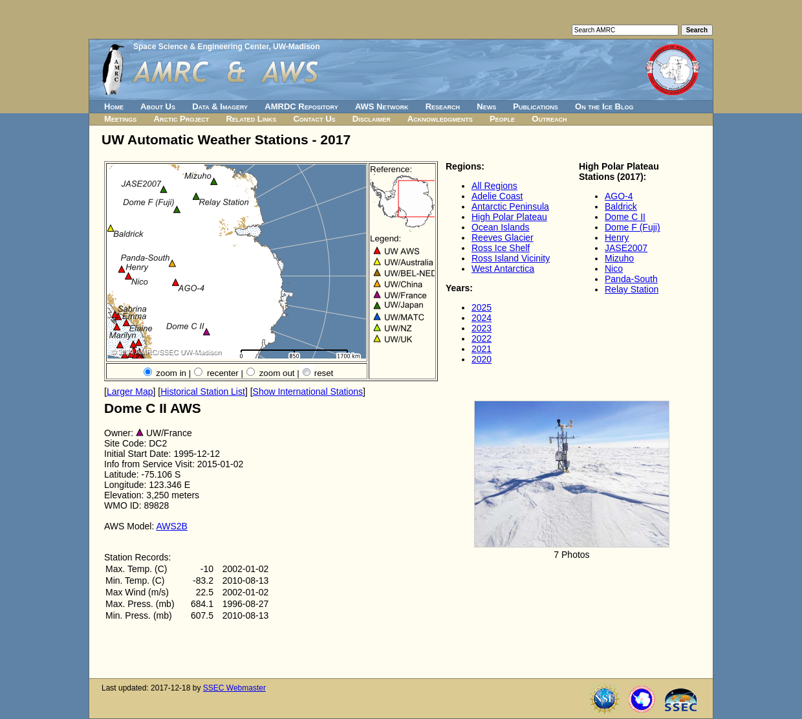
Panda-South (631, 279)
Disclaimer (371, 119)
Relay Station (631, 289)
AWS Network (382, 106)
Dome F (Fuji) (632, 227)
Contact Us (314, 119)
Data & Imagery (220, 106)
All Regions (494, 186)
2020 (481, 359)
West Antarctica (502, 268)
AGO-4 (619, 196)
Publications (535, 106)
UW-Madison (296, 46)
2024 (481, 318)
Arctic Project (182, 119)
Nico (614, 268)
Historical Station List (202, 391)
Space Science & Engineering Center (200, 46)
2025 (481, 307)
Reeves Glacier (502, 237)
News (486, 106)
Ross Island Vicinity (510, 258)
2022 (481, 338)
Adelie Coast (497, 196)
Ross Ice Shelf (500, 248)
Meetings (120, 119)
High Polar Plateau (509, 217)
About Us (157, 106)
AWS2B (172, 526)
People (502, 119)
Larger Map (130, 391)
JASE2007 (626, 248)
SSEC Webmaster (234, 687)
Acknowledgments (440, 119)
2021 (481, 349)
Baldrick (621, 206)
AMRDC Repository (301, 106)
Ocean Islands (500, 227)
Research (443, 106)
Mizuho (619, 258)
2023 (481, 328)
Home (114, 106)
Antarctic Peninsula (510, 206)
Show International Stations (308, 391)
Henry (617, 237)
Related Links (251, 119)
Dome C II (625, 217)
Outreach (549, 119)
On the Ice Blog (604, 106)
